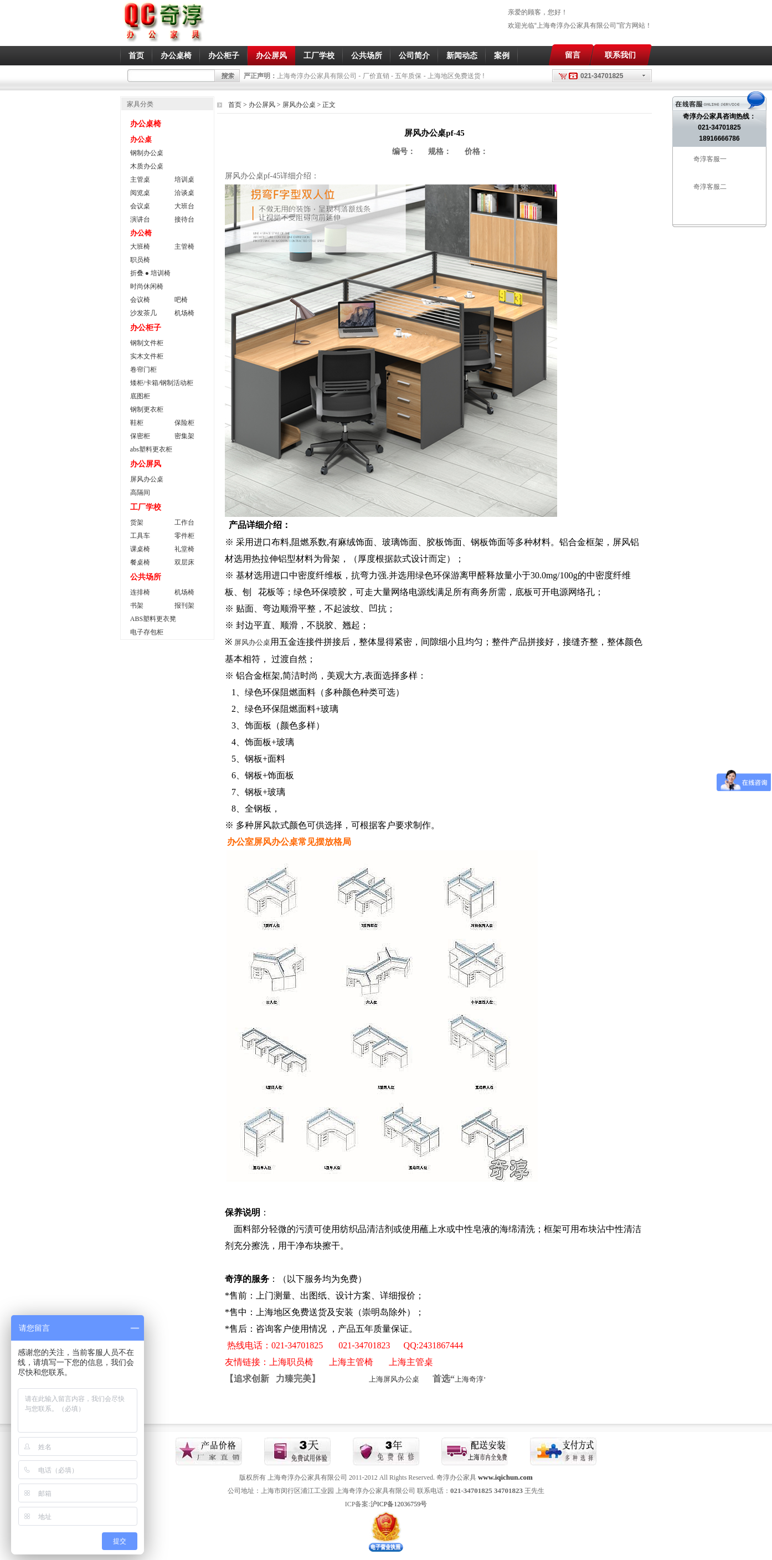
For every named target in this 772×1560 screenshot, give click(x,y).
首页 (136, 55)
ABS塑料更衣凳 (153, 619)
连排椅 (140, 592)
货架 (136, 522)
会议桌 (140, 206)
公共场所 (366, 55)
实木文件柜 (146, 356)
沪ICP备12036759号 (399, 1504)
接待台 (184, 219)
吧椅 (181, 300)
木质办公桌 (146, 166)
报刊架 (184, 605)
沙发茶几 (143, 313)
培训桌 (184, 179)
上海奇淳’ (470, 1379)
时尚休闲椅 (146, 286)
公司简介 (414, 55)
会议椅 (140, 300)
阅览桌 (140, 193)
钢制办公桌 (146, 153)
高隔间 (140, 492)
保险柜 (184, 423)
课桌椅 (140, 549)
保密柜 (140, 436)
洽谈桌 (184, 193)
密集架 (184, 436)
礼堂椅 (184, 549)
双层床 (184, 562)
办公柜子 (223, 55)
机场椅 (184, 313)
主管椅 (184, 246)
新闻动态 (461, 55)
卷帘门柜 (143, 369)
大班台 (184, 206)
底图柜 (140, 396)
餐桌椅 (140, 562)
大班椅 (140, 246)
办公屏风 (271, 55)
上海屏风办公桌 (394, 1379)
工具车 (140, 536)
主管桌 (140, 179)
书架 (136, 605)
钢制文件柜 (146, 343)
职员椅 (140, 260)
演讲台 (140, 219)
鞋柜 (136, 423)
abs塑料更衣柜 (151, 449)
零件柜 (184, 536)
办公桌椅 (176, 55)
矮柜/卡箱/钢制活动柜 (162, 383)
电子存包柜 (146, 632)
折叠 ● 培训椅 (150, 273)
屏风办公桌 (299, 105)
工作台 (184, 522)
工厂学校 (318, 55)
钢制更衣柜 (146, 409)
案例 (501, 55)
